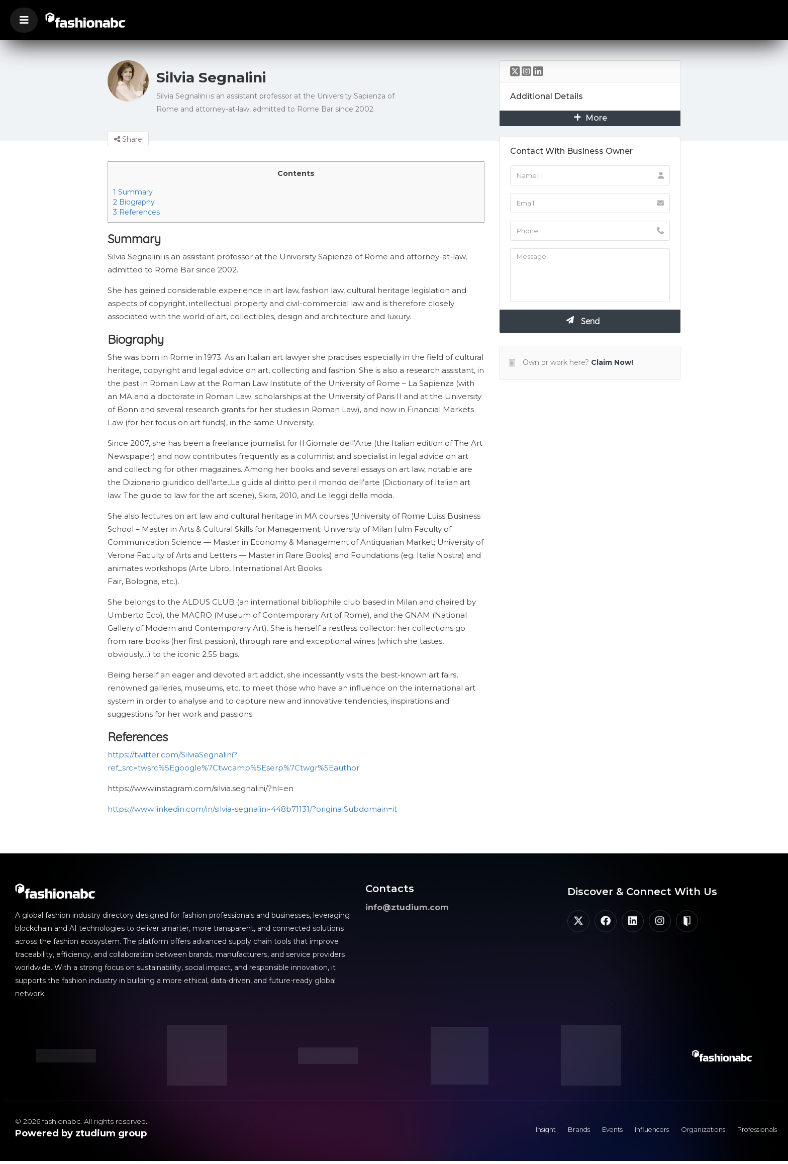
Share (128, 139)
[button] (24, 20)
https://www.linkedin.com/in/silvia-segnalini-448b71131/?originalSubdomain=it (252, 809)
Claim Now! (612, 362)
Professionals (752, 1131)
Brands (550, 1131)
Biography (134, 202)
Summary (133, 192)
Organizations (691, 1131)
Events (588, 1131)
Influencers (633, 1131)
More (590, 118)
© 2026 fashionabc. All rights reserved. (81, 1121)
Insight (512, 1131)
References (136, 212)
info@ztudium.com (407, 907)
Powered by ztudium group (81, 1133)
